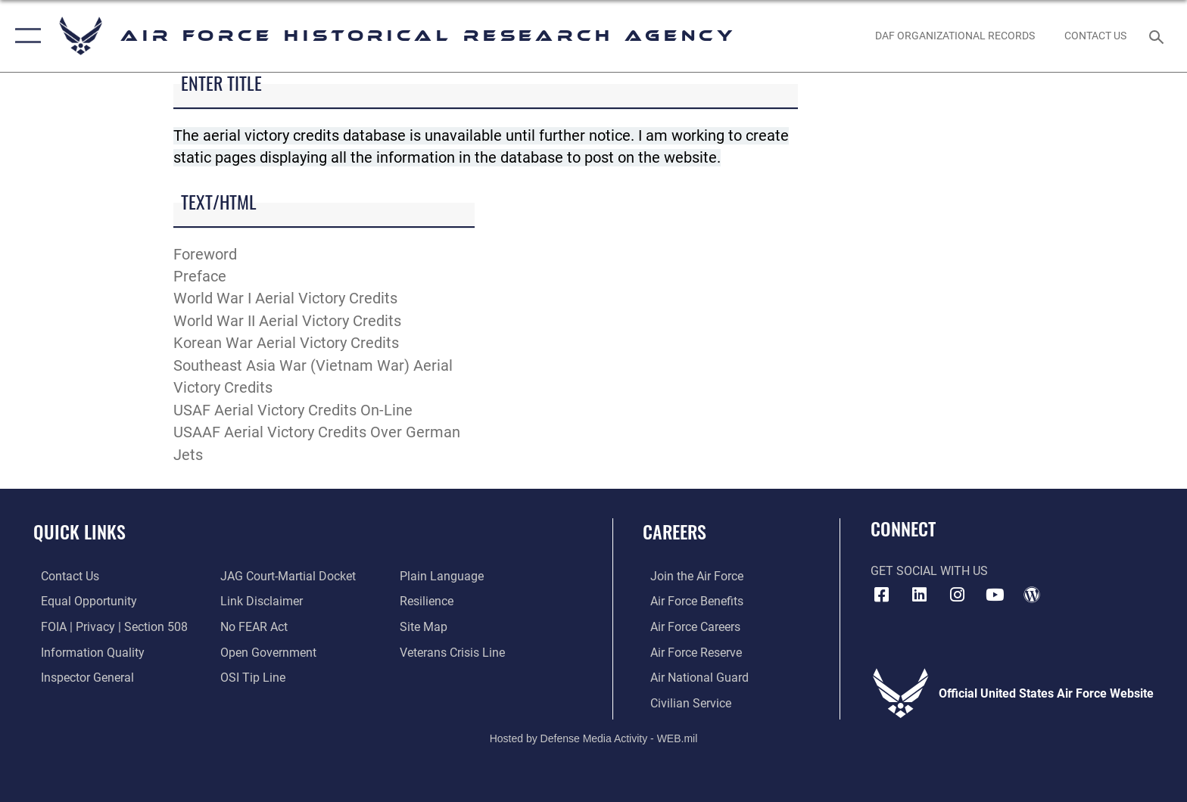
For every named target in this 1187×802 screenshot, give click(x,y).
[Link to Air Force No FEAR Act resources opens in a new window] (251, 626)
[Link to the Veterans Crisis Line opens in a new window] (454, 652)
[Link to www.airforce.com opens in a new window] (689, 576)
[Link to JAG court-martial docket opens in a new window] (286, 576)
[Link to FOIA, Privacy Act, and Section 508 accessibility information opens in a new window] (106, 626)
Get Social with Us (929, 571)
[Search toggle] (1158, 36)
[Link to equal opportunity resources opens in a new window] (81, 601)
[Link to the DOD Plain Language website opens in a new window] (444, 576)
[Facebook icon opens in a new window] (882, 594)
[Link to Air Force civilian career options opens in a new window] (683, 702)
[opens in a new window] (919, 594)
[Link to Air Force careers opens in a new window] (688, 626)
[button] (24, 36)
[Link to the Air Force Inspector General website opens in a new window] (79, 677)
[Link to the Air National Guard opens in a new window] (692, 677)
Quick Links (79, 531)
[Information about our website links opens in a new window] (259, 601)
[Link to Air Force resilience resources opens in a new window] (429, 601)
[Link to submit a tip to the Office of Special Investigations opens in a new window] (250, 677)
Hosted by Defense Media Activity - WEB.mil (594, 738)
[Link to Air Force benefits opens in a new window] (689, 601)
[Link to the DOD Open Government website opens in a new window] (266, 652)
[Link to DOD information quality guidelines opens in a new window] (85, 652)
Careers (674, 531)
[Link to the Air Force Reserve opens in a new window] (688, 652)
